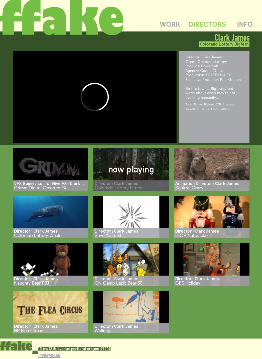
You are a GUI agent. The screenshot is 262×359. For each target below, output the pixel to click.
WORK (170, 24)
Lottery (224, 109)
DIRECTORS (207, 24)
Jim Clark (212, 109)
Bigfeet (198, 104)
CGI (218, 104)
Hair (202, 109)
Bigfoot (209, 104)
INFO (245, 24)
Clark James (231, 37)
